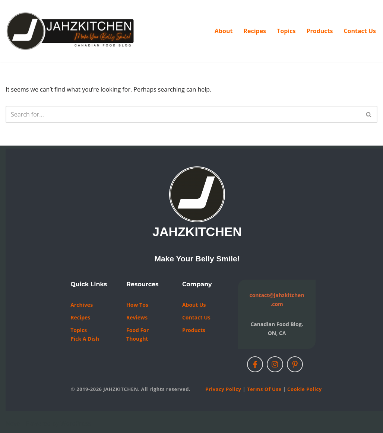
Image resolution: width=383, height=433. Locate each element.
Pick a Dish (84, 338)
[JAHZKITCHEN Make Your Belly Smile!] (71, 31)
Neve (13, 423)
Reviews (137, 317)
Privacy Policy (223, 389)
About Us (194, 304)
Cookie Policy (304, 389)
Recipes (254, 31)
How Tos (137, 304)
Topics (286, 31)
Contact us (196, 317)
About (224, 31)
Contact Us (360, 31)
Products (319, 31)
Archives (81, 304)
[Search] (183, 114)
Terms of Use (264, 389)
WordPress (75, 423)
